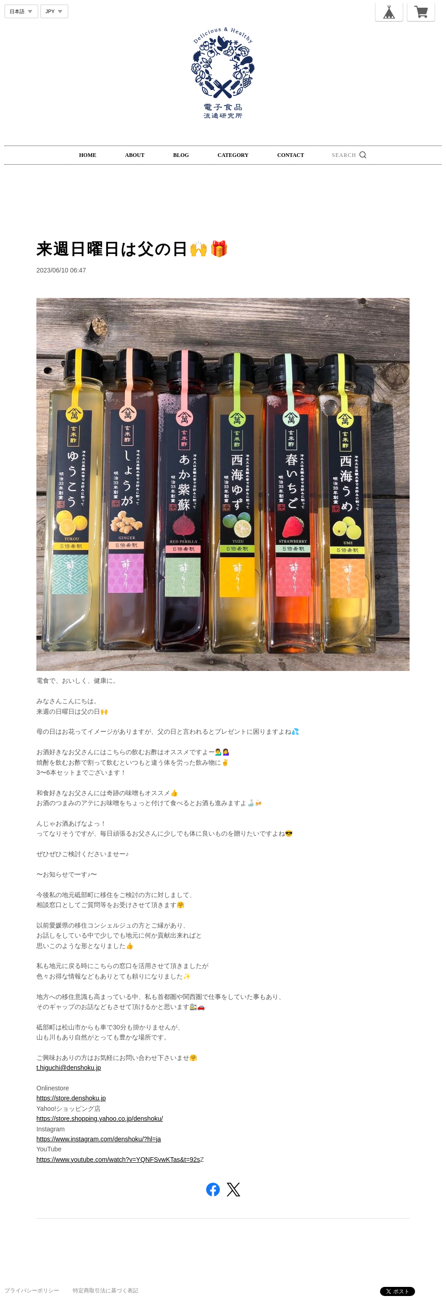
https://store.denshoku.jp (71, 1098)
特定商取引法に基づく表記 (105, 1290)
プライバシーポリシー (32, 1290)
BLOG (181, 155)
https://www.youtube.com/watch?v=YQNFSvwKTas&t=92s (118, 1159)
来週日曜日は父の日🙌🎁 (133, 248)
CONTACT (290, 155)
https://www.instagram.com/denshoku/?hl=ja (98, 1139)
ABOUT (135, 155)
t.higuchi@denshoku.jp (68, 1067)
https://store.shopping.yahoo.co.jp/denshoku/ (99, 1118)
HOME (87, 155)
